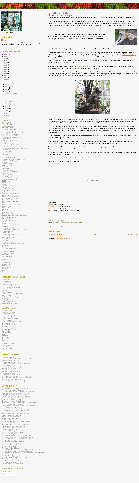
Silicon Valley (5, 240)
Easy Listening (5, 154)
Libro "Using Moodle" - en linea (10, 189)
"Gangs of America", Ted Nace (10, 407)
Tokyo (6, 96)
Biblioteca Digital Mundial (9, 135)
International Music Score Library (11, 329)
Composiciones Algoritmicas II (10, 318)
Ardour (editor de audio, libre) (10, 360)
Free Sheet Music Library (9, 325)
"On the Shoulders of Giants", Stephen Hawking (15, 421)
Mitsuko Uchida (6, 206)
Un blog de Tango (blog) (8, 251)
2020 (5, 66)
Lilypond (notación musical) (9, 190)
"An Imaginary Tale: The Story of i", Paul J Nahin (15, 393)
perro (75, 222)
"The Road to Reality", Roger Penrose (12, 456)
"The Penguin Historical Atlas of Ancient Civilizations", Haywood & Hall (22, 452)
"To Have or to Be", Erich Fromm (11, 462)
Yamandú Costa (6, 264)
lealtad (72, 222)
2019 (5, 68)
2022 (5, 62)
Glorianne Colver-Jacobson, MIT (11, 290)
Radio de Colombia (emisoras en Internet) (14, 229)
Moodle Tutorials (6, 211)
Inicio (94, 234)
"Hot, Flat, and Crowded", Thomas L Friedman (15, 413)
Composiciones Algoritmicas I (10, 317)
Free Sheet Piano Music (8, 326)
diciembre (8, 81)
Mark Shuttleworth (6, 200)
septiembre (8, 86)
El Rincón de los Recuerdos (9, 160)
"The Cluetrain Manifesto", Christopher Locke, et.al (16, 438)
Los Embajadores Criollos (9, 192)
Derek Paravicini (6, 151)
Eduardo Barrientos (7, 286)
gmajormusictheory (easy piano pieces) (13, 328)
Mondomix (4, 209)
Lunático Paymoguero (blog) (10, 198)
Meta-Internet (5, 203)
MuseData (4, 337)
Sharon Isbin (5, 239)
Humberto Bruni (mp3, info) (9, 179)
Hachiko (50, 204)
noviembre (8, 82)
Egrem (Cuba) (5, 156)
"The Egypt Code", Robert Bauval (11, 443)
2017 (5, 71)
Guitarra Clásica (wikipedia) (9, 171)
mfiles (3, 334)
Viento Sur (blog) (6, 256)
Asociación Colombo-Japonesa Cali (12, 132)
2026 (5, 54)
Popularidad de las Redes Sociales (12, 225)
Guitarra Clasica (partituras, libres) (11, 293)
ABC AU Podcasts (6, 124)
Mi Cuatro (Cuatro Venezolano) (10, 204)
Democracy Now (6, 149)
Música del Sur (5, 339)
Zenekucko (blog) (6, 272)
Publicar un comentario (54, 231)
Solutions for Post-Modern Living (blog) (13, 243)
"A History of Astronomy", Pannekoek (12, 390)
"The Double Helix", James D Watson (12, 442)
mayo (7, 106)
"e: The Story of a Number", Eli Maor (12, 399)
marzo (7, 108)
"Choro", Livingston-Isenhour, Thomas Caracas (15, 396)
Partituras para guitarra (8, 343)
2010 (5, 79)
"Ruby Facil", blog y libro (8, 123)
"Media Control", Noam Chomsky (11, 418)
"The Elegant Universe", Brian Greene (12, 445)
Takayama (7, 100)
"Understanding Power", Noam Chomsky (13, 463)
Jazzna (3, 184)
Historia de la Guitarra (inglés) (10, 178)
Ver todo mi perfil (6, 47)
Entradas (6, 471)
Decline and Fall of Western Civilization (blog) (15, 148)
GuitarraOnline (5, 173)
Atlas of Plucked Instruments (10, 134)
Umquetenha (5, 250)
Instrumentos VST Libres (8, 368)
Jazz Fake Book (6, 331)
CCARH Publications (7, 314)
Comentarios (7, 475)
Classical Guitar (6, 281)
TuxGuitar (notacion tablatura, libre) (12, 379)
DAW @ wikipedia (6, 365)
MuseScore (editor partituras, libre (11, 371)
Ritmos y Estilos (6, 232)
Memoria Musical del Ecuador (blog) (12, 201)
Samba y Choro (6, 300)
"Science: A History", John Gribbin (11, 429)
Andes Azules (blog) (7, 131)
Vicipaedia (4, 254)
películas (84, 158)
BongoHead (5, 138)
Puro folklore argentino (8, 228)
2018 (5, 69)
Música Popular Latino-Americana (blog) (13, 215)
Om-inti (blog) (5, 218)
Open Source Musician (8, 373)
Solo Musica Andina (7, 242)
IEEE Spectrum (6, 181)
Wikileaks (4, 259)
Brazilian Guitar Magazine (9, 140)
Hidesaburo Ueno (82, 53)
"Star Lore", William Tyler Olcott (10, 431)
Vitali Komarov (5, 258)
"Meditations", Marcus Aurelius (10, 420)
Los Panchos (5, 195)
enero (7, 111)
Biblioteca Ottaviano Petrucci (10, 310)
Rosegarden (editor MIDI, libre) (10, 374)
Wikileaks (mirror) (6, 261)
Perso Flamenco (6, 298)
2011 (5, 77)
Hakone (7, 98)
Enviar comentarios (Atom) (66, 239)
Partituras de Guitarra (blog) (9, 297)
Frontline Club (5, 167)
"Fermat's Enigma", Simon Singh (11, 404)
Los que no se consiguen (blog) (10, 196)
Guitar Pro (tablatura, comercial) (11, 367)
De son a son (5, 146)
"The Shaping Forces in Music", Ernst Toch (14, 457)
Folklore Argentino (6, 165)
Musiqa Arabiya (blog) (8, 214)
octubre (7, 84)
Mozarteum (4, 335)
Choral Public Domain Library (10, 315)
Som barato (5, 245)
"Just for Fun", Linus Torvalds (10, 416)
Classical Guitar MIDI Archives (10, 145)
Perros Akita (52, 208)
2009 (5, 113)
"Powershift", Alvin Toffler (8, 423)
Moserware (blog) (6, 212)
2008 (5, 115)
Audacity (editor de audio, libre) (10, 362)
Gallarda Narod (6, 289)
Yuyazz (3, 269)
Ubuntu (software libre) (8, 248)
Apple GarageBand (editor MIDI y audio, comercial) (16, 359)
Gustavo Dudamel (6, 175)
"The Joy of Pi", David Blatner (10, 448)
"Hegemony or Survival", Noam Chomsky (13, 412)
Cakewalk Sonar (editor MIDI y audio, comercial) (16, 363)
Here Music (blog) (6, 176)
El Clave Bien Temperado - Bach (11, 321)
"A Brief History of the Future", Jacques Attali (14, 388)
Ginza (6, 95)
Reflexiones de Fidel (7, 231)
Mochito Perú (5, 207)
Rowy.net (4, 346)
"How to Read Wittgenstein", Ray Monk (13, 415)
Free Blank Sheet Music (8, 323)
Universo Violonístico (7, 253)
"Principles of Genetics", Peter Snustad (13, 426)
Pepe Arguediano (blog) (8, 220)
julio (6, 89)
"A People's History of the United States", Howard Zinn (17, 391)
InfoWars (4, 182)
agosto (7, 88)
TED (2, 247)
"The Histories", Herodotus (9, 446)
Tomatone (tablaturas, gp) (9, 301)
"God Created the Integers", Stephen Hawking (15, 409)
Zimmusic (4, 350)
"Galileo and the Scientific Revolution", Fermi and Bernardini (19, 405)
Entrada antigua (132, 234)
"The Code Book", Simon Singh (10, 440)
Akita (53, 222)
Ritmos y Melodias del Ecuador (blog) (12, 234)
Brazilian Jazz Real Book (8, 312)
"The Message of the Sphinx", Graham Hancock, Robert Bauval (20, 449)
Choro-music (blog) (7, 143)
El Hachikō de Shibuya (11, 93)
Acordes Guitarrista (7, 126)
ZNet (2, 270)
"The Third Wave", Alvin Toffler (10, 459)
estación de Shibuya (83, 66)
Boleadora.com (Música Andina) (11, 137)
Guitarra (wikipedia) (7, 170)
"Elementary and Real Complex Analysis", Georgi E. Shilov (19, 402)
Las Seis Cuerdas (6, 185)
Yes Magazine (5, 265)
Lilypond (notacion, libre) (8, 370)
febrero (7, 110)
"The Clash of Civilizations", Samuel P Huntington (16, 435)
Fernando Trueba (6, 164)
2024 (5, 58)
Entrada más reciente (55, 234)
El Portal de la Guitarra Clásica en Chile (13, 159)
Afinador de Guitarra (7, 127)
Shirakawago (8, 101)
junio (6, 91)
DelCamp (4, 282)
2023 (5, 60)
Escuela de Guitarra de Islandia (10, 287)
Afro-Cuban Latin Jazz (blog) (10, 129)
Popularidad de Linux (7, 223)
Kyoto (6, 105)
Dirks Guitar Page (6, 284)
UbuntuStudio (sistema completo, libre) (13, 381)
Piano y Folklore (6, 345)
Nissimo (3, 342)
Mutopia (3, 340)
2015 (5, 73)
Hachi (50, 210)
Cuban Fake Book (6, 320)
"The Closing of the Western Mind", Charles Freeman (17, 437)
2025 (5, 56)
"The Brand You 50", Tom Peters (11, 434)
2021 (5, 64)
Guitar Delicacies (6, 292)
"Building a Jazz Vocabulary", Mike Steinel (14, 395)
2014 (5, 75)
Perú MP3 (4, 222)
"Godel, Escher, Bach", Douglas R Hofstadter (14, 410)
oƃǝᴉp (5, 40)
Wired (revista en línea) (8, 262)
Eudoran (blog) (5, 162)
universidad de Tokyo (129, 55)
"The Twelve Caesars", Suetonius (11, 460)
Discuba (3, 153)
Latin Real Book (6, 332)
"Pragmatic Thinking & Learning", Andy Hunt (14, 424)
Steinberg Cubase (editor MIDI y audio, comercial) (16, 378)
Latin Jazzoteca (6, 187)
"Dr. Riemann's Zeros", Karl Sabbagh (12, 398)
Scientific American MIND (9, 237)
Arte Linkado (5, 279)
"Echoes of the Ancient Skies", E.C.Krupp (13, 401)
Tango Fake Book (6, 348)
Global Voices (5, 168)
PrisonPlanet (5, 226)
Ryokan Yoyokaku (6, 236)
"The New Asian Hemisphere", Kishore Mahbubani (16, 451)
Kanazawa (7, 103)
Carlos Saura (5, 142)
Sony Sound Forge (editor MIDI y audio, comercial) (16, 376)
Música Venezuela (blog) (8, 217)
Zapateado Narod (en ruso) (9, 303)
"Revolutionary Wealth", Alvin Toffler (12, 427)
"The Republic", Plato (7, 454)
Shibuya (80, 222)
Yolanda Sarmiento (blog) (9, 267)
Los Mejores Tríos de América (10, 193)
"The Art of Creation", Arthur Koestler (12, 432)
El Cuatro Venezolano (8, 157)
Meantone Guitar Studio (8, 295)
